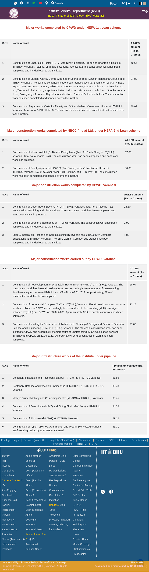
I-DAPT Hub (79, 510)
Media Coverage (82, 544)
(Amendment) (17, 539)
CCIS (111, 440)
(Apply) (6, 515)
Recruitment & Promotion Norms (9, 534)
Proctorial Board (34, 529)
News (76, 534)
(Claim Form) (67, 440)
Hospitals (54, 440)
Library (123, 440)
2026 (62, 505)
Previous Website (63, 444)
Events (76, 539)
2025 (52, 510)
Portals (100, 440)
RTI (4, 461)
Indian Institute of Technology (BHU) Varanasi (76, 15)
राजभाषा (6, 456)
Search (57, 3)
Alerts (85, 539)
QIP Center (79, 495)
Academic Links (57, 456)
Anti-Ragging (9, 490)
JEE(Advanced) (57, 475)
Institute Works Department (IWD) (74, 11)
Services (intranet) (34, 440)
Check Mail (85, 440)
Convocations (56, 490)
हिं (22, 480)
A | (124, 3)
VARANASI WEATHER (124, 468)
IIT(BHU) (82, 444)
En (4, 485)
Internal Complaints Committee (8, 470)
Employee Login (10, 440)
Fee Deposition (57, 480)
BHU (94, 444)
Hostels (53, 485)
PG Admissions (57, 470)
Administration (33, 456)
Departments (139, 440)
